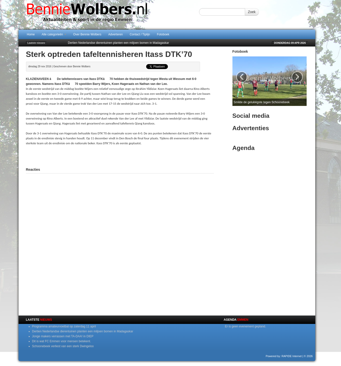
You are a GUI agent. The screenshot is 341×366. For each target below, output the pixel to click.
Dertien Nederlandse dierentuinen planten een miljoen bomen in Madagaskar (118, 43)
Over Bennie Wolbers (87, 34)
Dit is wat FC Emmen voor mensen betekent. (61, 341)
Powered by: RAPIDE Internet (284, 356)
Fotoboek (163, 34)
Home (31, 34)
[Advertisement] (120, 155)
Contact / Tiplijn (140, 34)
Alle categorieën (54, 34)
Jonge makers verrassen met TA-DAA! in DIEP (62, 336)
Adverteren (115, 34)
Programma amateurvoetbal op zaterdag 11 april (64, 326)
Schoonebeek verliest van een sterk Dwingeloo (63, 346)
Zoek (252, 12)
